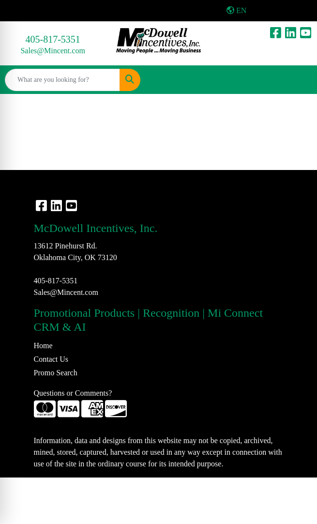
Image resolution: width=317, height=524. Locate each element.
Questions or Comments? (73, 393)
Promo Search (55, 373)
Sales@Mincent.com (52, 50)
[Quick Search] (62, 80)
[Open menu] (297, 80)
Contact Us (51, 359)
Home (43, 345)
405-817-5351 (53, 39)
